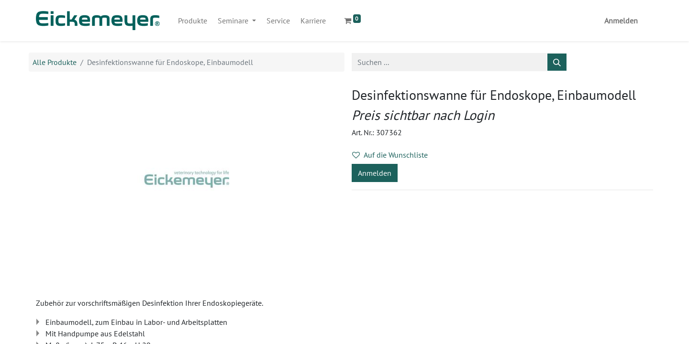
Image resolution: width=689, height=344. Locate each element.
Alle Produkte (55, 62)
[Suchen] (557, 62)
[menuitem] (192, 20)
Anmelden (621, 20)
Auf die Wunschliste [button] (390, 155)
